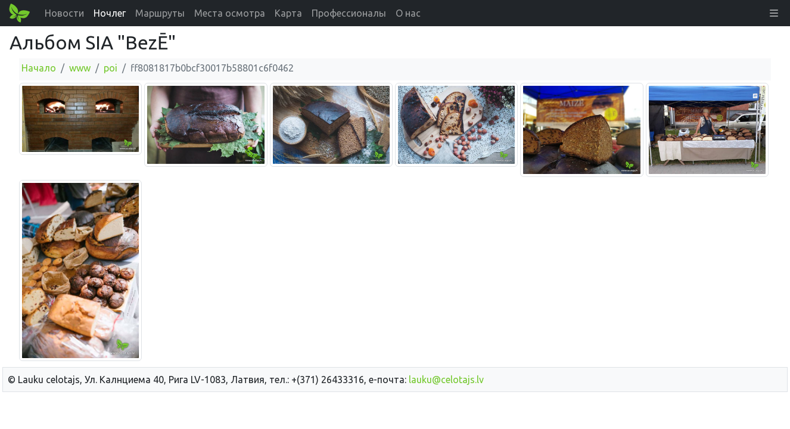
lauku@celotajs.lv (446, 379)
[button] (774, 13)
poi (110, 68)
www (80, 68)
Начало (38, 68)
